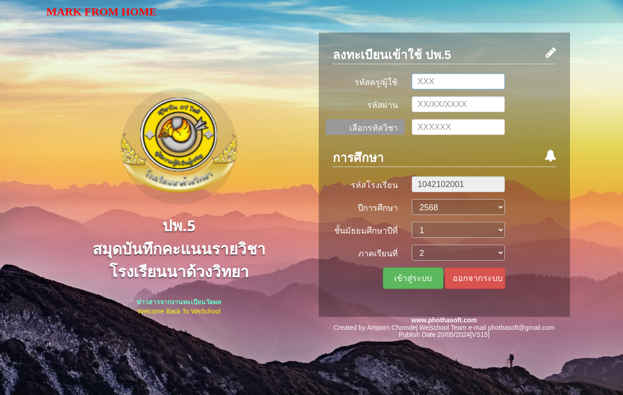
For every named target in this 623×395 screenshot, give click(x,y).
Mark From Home (102, 12)
